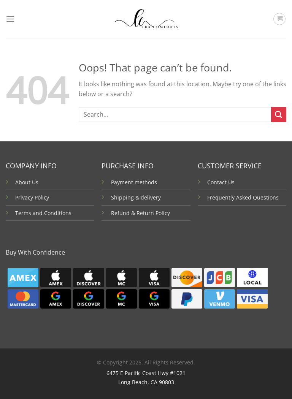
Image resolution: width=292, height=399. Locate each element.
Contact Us (221, 182)
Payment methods (134, 182)
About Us (26, 182)
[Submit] (278, 114)
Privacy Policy (32, 197)
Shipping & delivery (136, 197)
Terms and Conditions (43, 213)
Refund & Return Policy (140, 213)
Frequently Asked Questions (243, 197)
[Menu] (10, 19)
